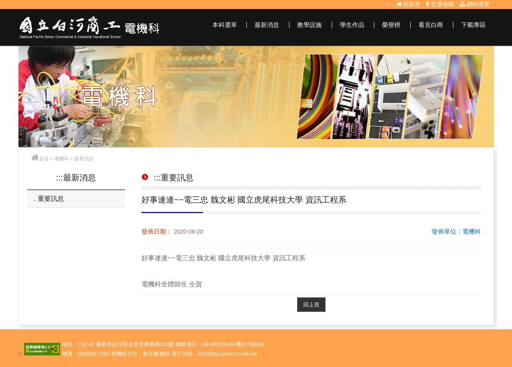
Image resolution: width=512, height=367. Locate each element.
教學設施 (309, 24)
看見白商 (431, 24)
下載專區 (473, 24)
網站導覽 (475, 4)
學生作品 (352, 24)
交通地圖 (440, 4)
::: (388, 4)
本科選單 (224, 24)
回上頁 (311, 305)
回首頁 (408, 4)
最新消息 (267, 24)
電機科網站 (89, 27)
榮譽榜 (391, 24)
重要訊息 (51, 198)
